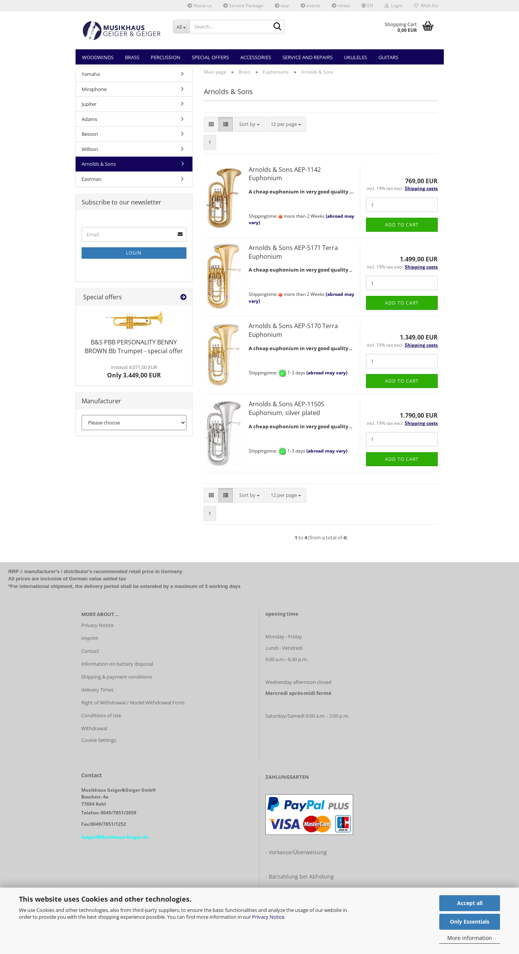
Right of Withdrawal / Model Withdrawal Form (133, 702)
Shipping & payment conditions (116, 676)
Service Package (243, 5)
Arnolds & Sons (99, 163)
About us (200, 5)
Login (134, 253)
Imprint (89, 638)
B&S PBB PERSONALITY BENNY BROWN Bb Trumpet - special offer (134, 346)
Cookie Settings (98, 740)
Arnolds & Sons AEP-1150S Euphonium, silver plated (286, 408)
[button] (367, 5)
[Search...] (181, 26)
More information (469, 937)
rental (341, 5)
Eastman (91, 179)
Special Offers (210, 57)
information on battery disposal (117, 663)
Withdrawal (94, 728)
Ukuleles (355, 57)
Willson (90, 149)
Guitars (388, 57)
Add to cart (402, 225)
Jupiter (89, 104)
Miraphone (94, 89)
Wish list (426, 5)
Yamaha (91, 74)
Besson (90, 133)
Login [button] (393, 5)
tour (282, 5)
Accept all (470, 903)
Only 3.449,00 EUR (134, 372)
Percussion (165, 57)
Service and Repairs (307, 57)
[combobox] (249, 124)
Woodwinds (98, 57)
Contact (90, 651)
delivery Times (97, 689)
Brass (132, 57)
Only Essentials (469, 921)
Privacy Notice (268, 916)
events (310, 5)
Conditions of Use (101, 715)
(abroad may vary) (326, 372)
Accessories (255, 57)
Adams (89, 119)
